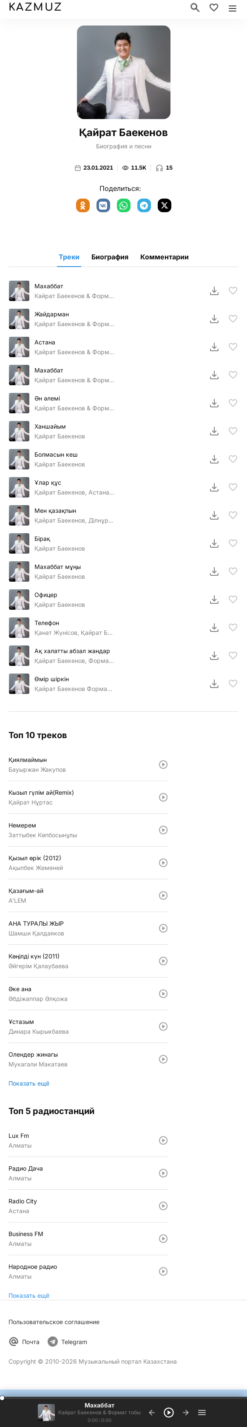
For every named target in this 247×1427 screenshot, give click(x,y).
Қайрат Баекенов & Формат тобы (74, 323)
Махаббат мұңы (57, 566)
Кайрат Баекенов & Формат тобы (74, 295)
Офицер (45, 594)
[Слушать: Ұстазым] (163, 1026)
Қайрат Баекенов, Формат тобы (74, 660)
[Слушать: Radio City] (163, 1206)
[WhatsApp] (124, 205)
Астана (44, 342)
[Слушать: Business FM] (163, 1239)
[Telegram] (144, 205)
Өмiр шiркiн (51, 678)
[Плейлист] (202, 1412)
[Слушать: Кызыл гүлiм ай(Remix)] (163, 797)
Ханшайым (50, 426)
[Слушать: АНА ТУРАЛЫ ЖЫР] (163, 928)
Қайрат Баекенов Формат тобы (74, 688)
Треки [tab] (69, 257)
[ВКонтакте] (103, 205)
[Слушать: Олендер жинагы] (163, 1059)
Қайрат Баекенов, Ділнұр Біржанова (74, 520)
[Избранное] (214, 8)
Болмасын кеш (56, 454)
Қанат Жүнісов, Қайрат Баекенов (74, 632)
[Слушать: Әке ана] (163, 994)
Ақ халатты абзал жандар (72, 650)
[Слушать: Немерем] (163, 830)
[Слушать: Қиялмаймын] (163, 764)
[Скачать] (214, 291)
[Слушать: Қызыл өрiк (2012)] (163, 863)
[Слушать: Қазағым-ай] (163, 895)
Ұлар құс (47, 482)
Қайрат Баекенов (59, 436)
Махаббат (48, 286)
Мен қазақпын (55, 510)
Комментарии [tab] (164, 257)
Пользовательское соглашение (54, 1321)
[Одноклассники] (83, 205)
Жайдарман (51, 314)
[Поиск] (195, 8)
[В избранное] (233, 291)
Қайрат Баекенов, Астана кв (74, 492)
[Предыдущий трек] (151, 1412)
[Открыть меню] (232, 8)
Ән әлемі (47, 398)
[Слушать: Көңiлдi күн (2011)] (163, 961)
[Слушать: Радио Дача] (163, 1173)
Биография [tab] (109, 257)
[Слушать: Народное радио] (163, 1271)
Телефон (46, 622)
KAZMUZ (35, 7)
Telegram (74, 1341)
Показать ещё (29, 1083)
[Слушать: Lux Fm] (163, 1140)
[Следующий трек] (185, 1412)
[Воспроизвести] (168, 1412)
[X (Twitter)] (164, 205)
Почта (31, 1341)
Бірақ (42, 538)
